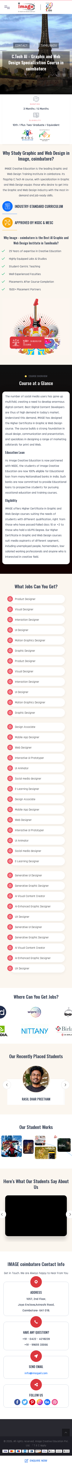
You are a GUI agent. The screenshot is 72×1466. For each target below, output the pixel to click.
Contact (21, 45)
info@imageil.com (36, 1373)
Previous (6, 1085)
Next (65, 1085)
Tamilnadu (49, 45)
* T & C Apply (39, 1445)
